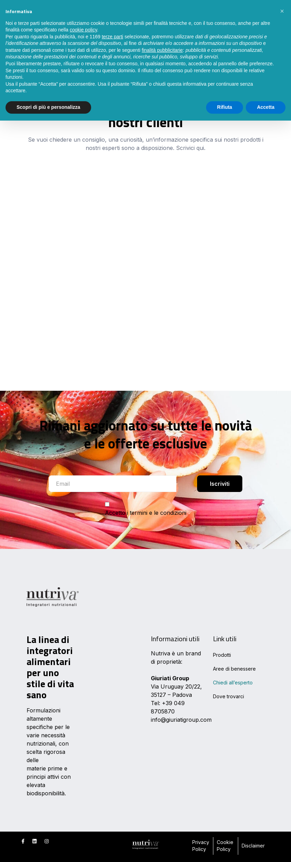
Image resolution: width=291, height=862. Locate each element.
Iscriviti (220, 483)
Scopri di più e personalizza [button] (48, 107)
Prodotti (222, 655)
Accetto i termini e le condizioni (145, 512)
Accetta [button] (265, 107)
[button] (282, 11)
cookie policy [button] (83, 29)
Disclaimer (253, 846)
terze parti (112, 36)
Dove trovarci (228, 696)
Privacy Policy (200, 845)
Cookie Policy (225, 845)
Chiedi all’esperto (233, 682)
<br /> (146, 257)
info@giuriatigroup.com (181, 719)
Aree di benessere (234, 669)
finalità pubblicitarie (162, 50)
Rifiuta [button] (224, 107)
